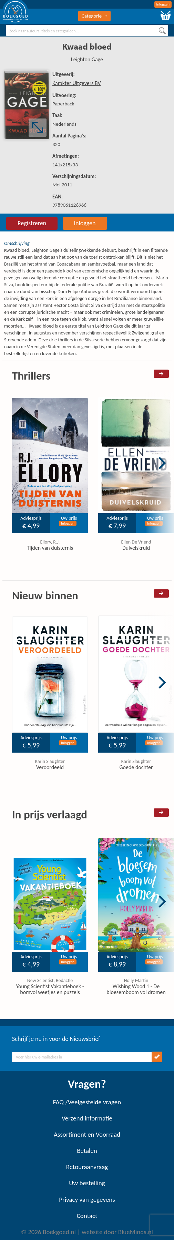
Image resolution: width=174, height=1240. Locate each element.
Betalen (87, 1151)
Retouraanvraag (87, 1167)
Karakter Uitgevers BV (76, 83)
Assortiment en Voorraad (87, 1134)
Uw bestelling (87, 1183)
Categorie (94, 16)
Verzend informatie (87, 1118)
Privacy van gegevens (87, 1199)
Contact (87, 1216)
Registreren (32, 223)
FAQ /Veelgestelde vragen (87, 1102)
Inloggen (163, 4)
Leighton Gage (87, 59)
